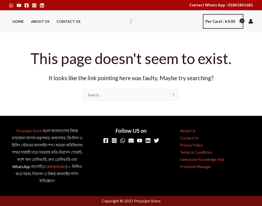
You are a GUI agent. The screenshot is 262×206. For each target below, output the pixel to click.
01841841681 (54, 166)
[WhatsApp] (11, 5)
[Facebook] (26, 5)
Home (18, 21)
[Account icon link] (250, 21)
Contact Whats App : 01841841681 (221, 5)
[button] (131, 21)
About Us (40, 21)
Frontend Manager (194, 166)
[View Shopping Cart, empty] (223, 21)
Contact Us (68, 21)
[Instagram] (34, 5)
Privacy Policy (190, 145)
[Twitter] (156, 140)
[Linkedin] (42, 5)
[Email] (131, 140)
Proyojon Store (29, 131)
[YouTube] (19, 5)
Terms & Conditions (194, 152)
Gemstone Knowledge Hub (200, 159)
